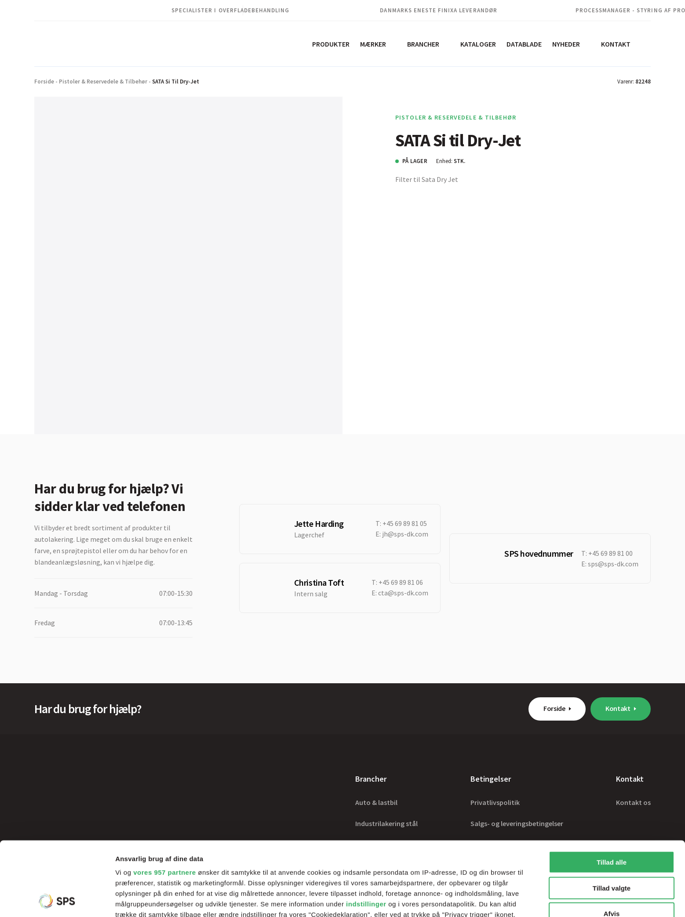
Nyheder (566, 44)
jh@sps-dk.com (405, 533)
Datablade (524, 44)
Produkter (331, 44)
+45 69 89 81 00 (610, 553)
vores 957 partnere (164, 798)
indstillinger (366, 830)
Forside (44, 81)
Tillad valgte (611, 814)
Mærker (373, 44)
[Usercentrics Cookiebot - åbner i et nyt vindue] (56, 899)
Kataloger (478, 44)
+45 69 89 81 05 (405, 523)
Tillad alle (612, 788)
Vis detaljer (457, 899)
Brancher (423, 44)
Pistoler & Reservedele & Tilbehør (103, 81)
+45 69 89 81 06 (401, 582)
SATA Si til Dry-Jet (175, 81)
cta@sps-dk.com (403, 592)
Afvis (612, 840)
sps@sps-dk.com (613, 563)
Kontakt (615, 44)
